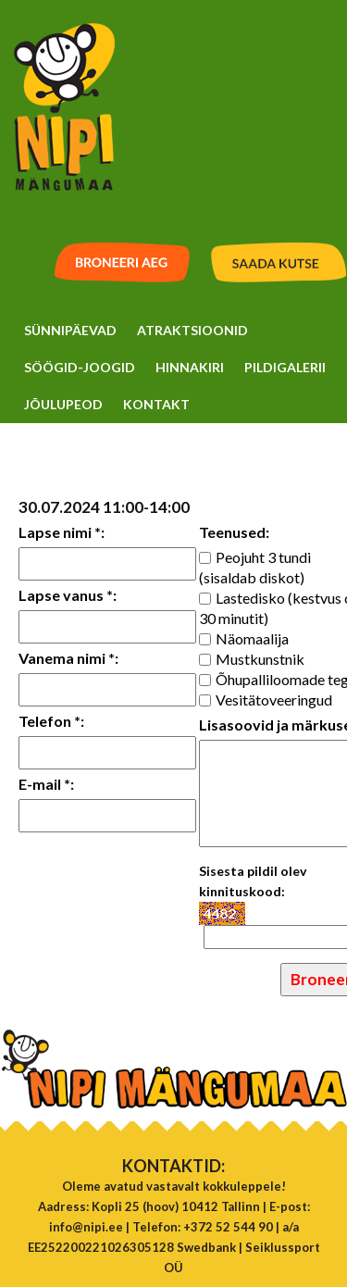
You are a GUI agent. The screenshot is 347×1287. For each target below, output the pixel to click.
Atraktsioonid (192, 330)
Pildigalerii (285, 367)
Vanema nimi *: (68, 658)
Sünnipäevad (70, 330)
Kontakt (156, 404)
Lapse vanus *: (68, 595)
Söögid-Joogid (79, 367)
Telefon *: (51, 721)
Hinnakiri (189, 367)
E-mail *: (46, 784)
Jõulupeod (63, 404)
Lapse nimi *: (62, 532)
